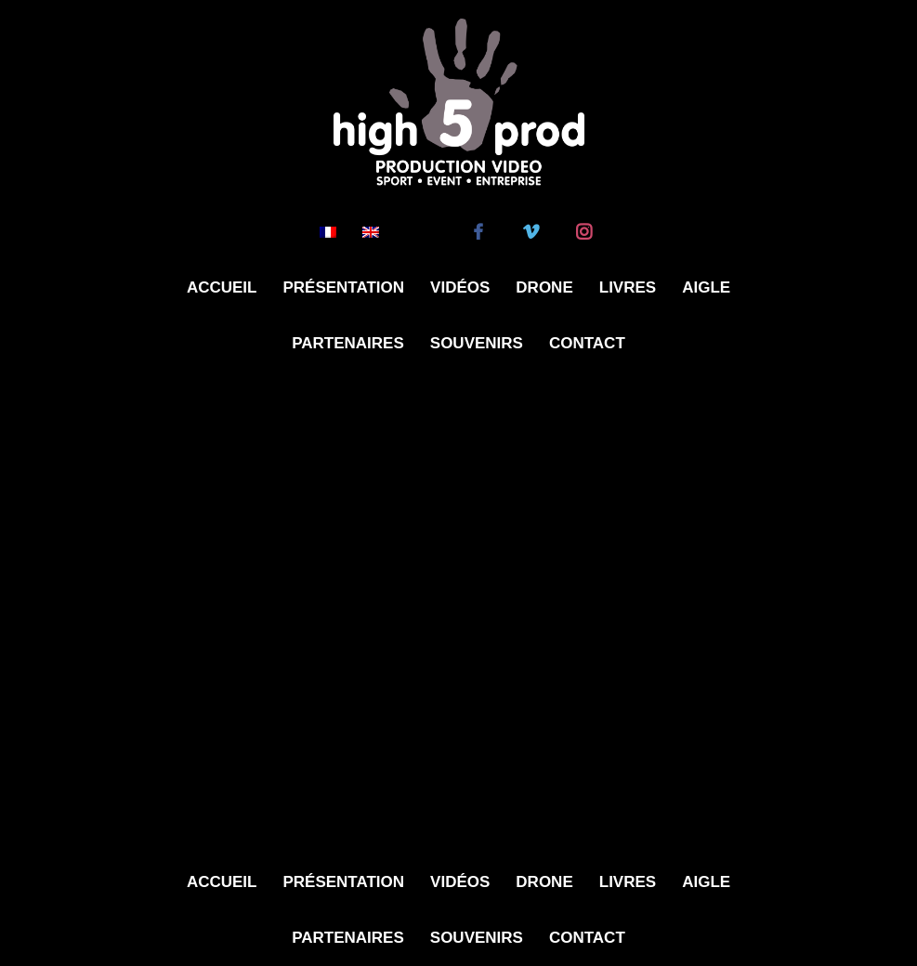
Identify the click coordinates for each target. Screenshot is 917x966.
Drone (544, 287)
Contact (587, 343)
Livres (627, 287)
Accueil (222, 287)
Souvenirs (476, 343)
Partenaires (348, 343)
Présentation (343, 287)
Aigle (706, 287)
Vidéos (460, 287)
